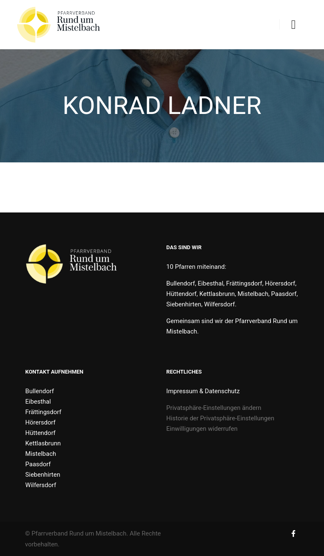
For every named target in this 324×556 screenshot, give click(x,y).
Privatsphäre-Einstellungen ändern (213, 408)
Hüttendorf (40, 433)
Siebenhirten (43, 474)
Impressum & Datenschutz (203, 391)
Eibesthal (38, 401)
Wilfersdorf (40, 485)
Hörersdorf (40, 422)
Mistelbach (40, 453)
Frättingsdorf (43, 412)
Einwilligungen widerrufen (202, 428)
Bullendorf (39, 391)
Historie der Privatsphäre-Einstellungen (220, 418)
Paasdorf (38, 464)
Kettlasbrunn (43, 443)
